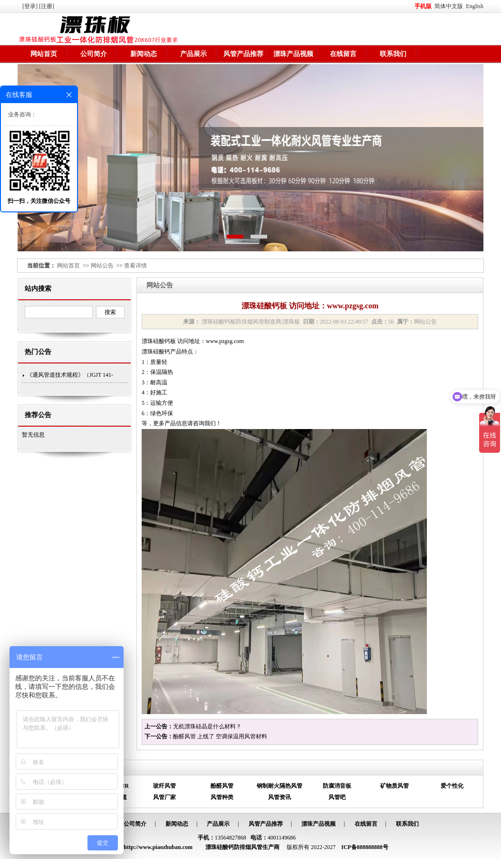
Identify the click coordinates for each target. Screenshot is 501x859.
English (474, 6)
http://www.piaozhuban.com (158, 847)
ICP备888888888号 (364, 847)
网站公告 (102, 265)
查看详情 (135, 265)
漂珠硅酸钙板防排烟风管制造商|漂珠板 (250, 321)
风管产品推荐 (243, 53)
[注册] (47, 6)
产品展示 (193, 53)
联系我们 (393, 53)
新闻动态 (143, 53)
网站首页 (43, 53)
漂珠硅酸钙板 (159, 341)
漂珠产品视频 (293, 53)
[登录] (30, 6)
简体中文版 (449, 6)
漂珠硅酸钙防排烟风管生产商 (242, 847)
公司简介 (93, 53)
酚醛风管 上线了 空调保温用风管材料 (220, 736)
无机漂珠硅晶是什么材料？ (207, 726)
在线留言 (343, 53)
